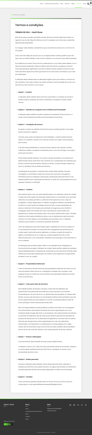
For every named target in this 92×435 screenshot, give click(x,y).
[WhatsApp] (82, 405)
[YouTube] (74, 405)
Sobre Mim (8, 424)
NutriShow (53, 432)
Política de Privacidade (54, 408)
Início (12, 15)
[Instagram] (78, 405)
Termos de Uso (51, 411)
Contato (27, 416)
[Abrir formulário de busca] (88, 3)
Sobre (27, 419)
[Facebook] (70, 405)
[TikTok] (86, 405)
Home (27, 409)
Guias (27, 414)
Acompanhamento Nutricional (33, 411)
